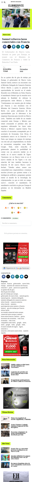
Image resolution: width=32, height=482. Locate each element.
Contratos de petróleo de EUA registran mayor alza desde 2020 (19, 373)
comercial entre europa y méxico (11, 314)
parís (10, 288)
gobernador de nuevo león (9, 296)
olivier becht (5, 310)
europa (3, 286)
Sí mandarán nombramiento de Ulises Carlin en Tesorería (20, 380)
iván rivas (21, 318)
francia (9, 284)
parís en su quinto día (21, 288)
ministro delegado (17, 298)
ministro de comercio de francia (17, 286)
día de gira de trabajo (8, 292)
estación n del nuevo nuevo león (11, 331)
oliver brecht (5, 302)
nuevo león (26, 284)
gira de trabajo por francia (15, 308)
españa (3, 333)
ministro (13, 304)
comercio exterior (16, 302)
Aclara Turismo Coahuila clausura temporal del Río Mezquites (19, 426)
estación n (4, 329)
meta (24, 323)
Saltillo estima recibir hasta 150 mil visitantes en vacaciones (20, 366)
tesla (13, 325)
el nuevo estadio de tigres (9, 327)
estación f (4, 288)
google (19, 323)
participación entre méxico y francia (12, 306)
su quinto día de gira (7, 290)
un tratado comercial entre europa (12, 312)
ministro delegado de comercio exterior (14, 300)
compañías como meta (8, 323)
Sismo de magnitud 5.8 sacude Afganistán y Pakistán (21, 418)
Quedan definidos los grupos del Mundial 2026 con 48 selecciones (20, 457)
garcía (23, 316)
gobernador (17, 284)
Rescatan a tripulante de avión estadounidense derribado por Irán (19, 433)
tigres (21, 327)
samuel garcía (24, 296)
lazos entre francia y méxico (10, 316)
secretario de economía (8, 318)
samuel (3, 284)
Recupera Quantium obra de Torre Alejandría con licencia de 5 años (20, 464)
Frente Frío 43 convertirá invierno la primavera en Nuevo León (19, 450)
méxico (3, 308)
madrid (25, 331)
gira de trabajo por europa (9, 294)
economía (4, 321)
